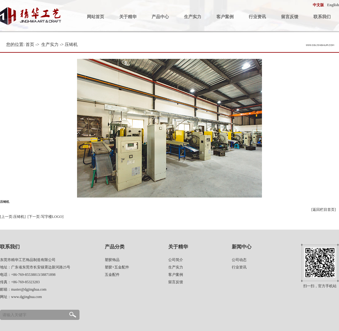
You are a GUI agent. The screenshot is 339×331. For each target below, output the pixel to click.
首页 (30, 44)
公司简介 (175, 260)
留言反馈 (289, 16)
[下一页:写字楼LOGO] (45, 217)
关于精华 (128, 16)
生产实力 (192, 16)
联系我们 (322, 16)
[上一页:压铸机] (13, 217)
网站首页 (95, 16)
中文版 (318, 5)
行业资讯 (257, 16)
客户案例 (225, 16)
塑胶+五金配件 (117, 267)
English (333, 5)
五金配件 (112, 274)
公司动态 (239, 260)
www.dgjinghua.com (26, 297)
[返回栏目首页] (323, 209)
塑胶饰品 (112, 260)
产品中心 (160, 16)
